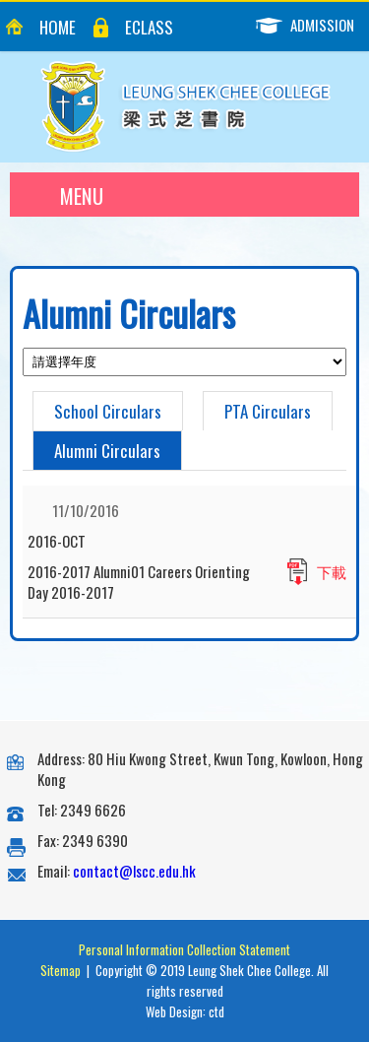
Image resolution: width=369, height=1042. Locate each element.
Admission (312, 25)
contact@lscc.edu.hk (134, 870)
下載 (331, 571)
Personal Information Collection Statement (184, 949)
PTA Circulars (267, 411)
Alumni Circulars (107, 450)
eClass (149, 27)
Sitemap (60, 970)
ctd (216, 1011)
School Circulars (107, 411)
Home (57, 27)
